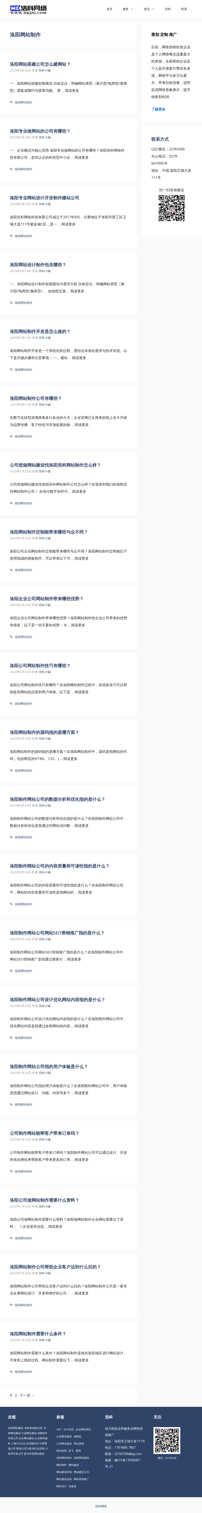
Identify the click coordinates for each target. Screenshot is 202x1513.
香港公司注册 (24, 1448)
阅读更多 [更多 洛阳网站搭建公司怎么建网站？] (72, 90)
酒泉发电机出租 (33, 1428)
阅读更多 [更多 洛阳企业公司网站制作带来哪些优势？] (78, 625)
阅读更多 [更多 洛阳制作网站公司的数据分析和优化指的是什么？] (82, 825)
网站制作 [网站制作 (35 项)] (61, 1465)
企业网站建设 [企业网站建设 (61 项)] (64, 1436)
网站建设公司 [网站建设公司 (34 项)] (81, 1472)
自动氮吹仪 (32, 1443)
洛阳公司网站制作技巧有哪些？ (40, 665)
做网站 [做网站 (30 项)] (77, 1436)
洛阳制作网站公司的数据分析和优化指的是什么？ (57, 799)
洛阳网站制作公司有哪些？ (36, 398)
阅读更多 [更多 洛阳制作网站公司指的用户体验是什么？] (82, 1092)
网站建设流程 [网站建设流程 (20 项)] (64, 1479)
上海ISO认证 (18, 1443)
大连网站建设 (29, 1433)
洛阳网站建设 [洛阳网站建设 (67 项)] (81, 1458)
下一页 (27, 1395)
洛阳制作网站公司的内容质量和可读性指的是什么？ (60, 866)
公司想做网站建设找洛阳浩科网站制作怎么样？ (55, 465)
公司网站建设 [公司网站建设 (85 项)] (64, 1443)
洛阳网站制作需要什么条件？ (38, 1334)
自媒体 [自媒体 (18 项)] (72, 1486)
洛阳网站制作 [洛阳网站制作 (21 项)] (64, 1458)
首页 (109, 9)
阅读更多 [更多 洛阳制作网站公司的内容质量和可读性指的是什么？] (85, 892)
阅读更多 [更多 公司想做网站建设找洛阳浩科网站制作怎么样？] (79, 491)
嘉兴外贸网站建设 (34, 1453)
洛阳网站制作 (23, 102)
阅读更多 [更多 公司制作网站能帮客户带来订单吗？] (82, 1159)
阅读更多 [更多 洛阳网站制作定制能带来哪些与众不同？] (82, 558)
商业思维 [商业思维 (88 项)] (79, 1443)
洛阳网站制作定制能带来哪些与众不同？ (49, 532)
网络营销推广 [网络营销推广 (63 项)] (81, 1479)
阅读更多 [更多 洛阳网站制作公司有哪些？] (82, 424)
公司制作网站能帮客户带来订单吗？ (44, 1133)
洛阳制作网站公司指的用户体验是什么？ (49, 1066)
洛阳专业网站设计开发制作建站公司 (44, 198)
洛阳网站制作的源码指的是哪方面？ (44, 732)
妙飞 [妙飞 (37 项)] (71, 1450)
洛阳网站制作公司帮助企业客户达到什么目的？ (55, 1267)
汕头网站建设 (26, 1438)
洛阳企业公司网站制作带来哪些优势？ (47, 598)
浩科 (168, 9)
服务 (131, 9)
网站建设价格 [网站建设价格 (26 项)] (64, 1472)
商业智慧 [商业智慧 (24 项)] (61, 1450)
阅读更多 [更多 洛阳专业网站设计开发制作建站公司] (68, 224)
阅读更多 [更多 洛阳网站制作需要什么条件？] (82, 1360)
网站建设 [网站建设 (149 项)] (74, 1465)
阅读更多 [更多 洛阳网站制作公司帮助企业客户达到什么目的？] (82, 1293)
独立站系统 (38, 1448)
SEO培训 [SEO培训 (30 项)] (69, 1429)
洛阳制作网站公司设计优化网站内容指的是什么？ (57, 999)
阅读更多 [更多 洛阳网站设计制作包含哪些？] (77, 291)
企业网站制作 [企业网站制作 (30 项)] (83, 1429)
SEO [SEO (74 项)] (59, 1429)
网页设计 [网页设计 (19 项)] (61, 1486)
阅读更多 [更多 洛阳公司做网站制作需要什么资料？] (55, 1226)
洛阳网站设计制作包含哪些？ (38, 264)
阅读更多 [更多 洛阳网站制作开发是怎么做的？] (79, 357)
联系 (184, 9)
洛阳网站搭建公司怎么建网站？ (40, 64)
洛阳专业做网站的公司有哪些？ (40, 131)
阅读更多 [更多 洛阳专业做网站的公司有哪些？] (82, 157)
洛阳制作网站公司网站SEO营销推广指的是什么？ (57, 933)
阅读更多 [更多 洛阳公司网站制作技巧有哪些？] (82, 691)
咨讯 (152, 9)
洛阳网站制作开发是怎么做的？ (40, 331)
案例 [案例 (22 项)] (78, 1450)
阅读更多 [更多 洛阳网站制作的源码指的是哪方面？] (70, 758)
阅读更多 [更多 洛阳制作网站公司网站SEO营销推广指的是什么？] (74, 959)
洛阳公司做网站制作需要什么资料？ (44, 1200)
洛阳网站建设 (15, 1428)
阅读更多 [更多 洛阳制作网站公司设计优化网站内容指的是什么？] (82, 1025)
